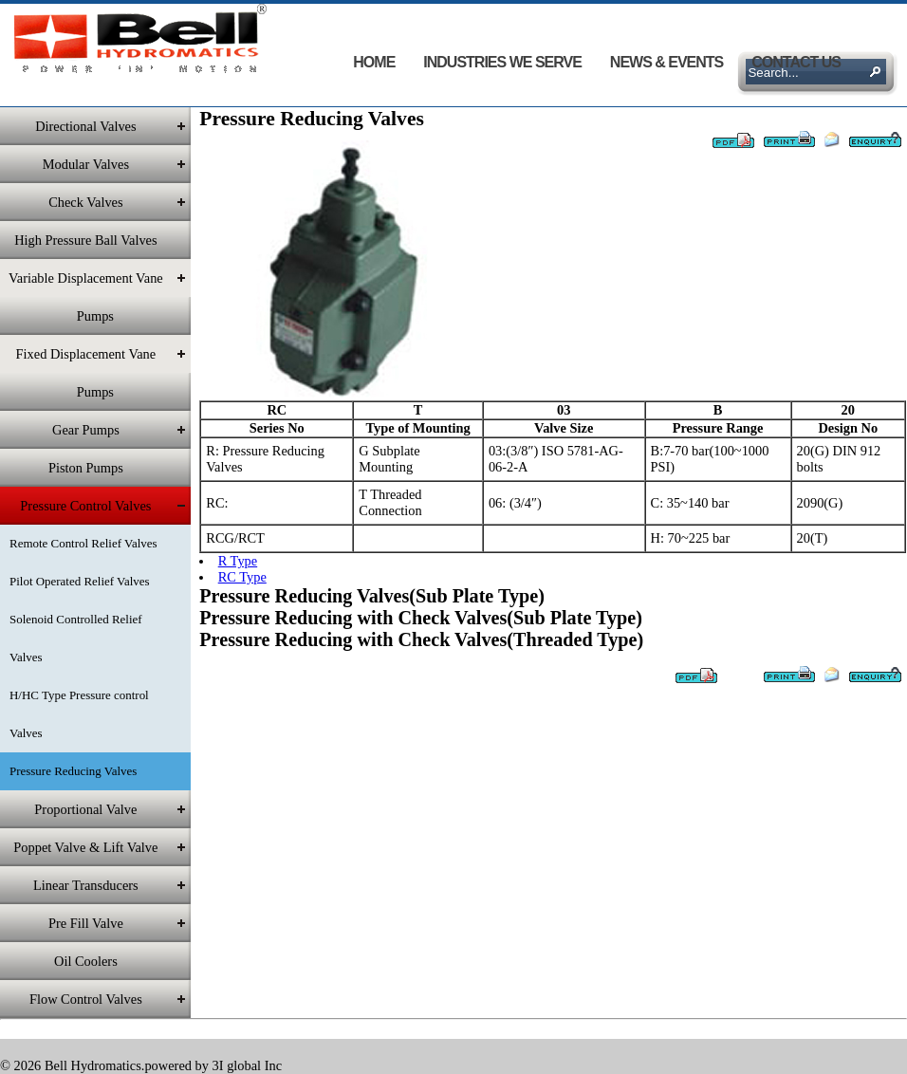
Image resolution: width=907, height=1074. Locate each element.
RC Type (242, 576)
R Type (238, 560)
